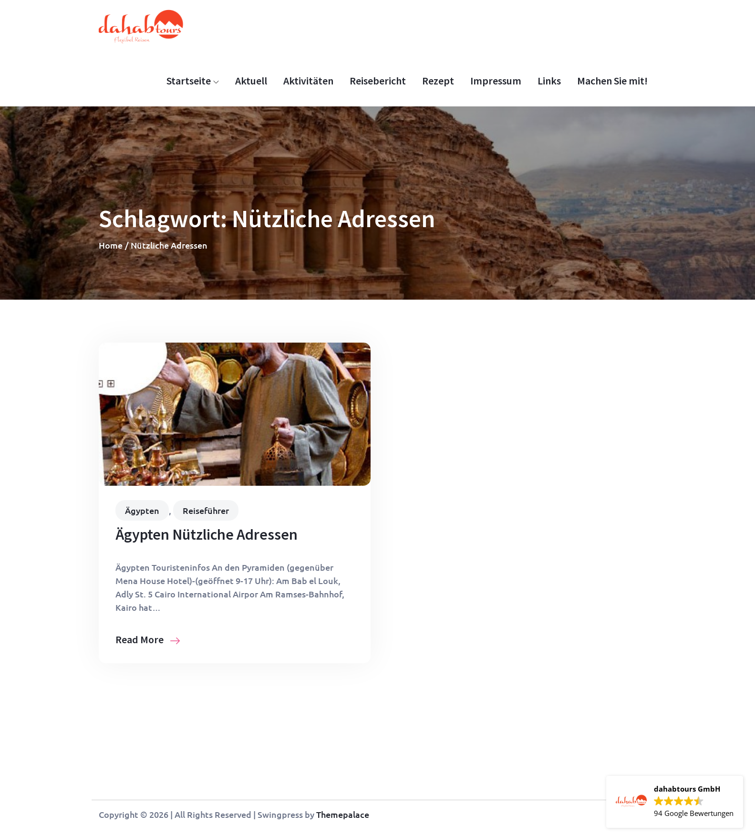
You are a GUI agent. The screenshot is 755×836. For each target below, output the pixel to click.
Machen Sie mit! (612, 80)
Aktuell (251, 80)
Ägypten (142, 510)
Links (549, 80)
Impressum (495, 80)
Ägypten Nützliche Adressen (206, 534)
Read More (147, 639)
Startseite (192, 80)
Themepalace (342, 814)
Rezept (438, 80)
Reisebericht (378, 80)
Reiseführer (206, 510)
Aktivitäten (308, 80)
